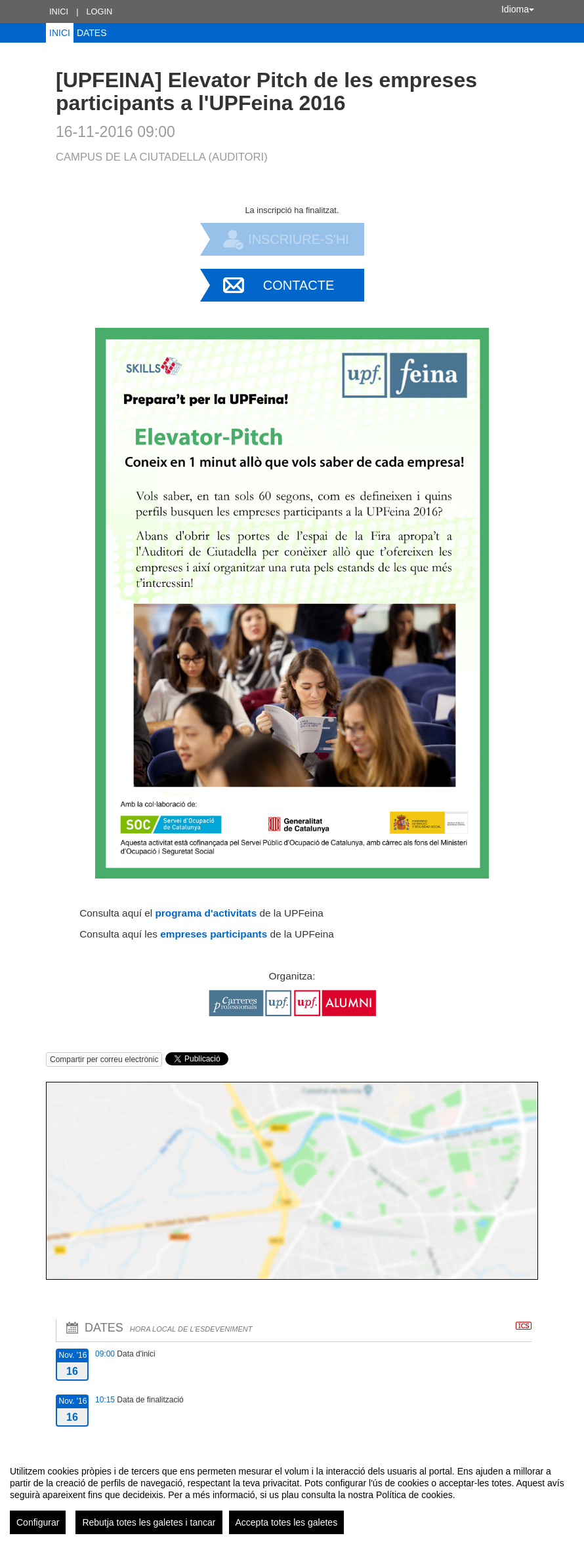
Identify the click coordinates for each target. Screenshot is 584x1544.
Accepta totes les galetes (287, 1522)
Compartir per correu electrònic (104, 1059)
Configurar (37, 1522)
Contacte (299, 285)
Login (99, 11)
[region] (292, 1495)
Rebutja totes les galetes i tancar (148, 1522)
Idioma (517, 9)
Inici (58, 11)
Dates (92, 33)
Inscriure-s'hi (298, 239)
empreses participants (213, 934)
